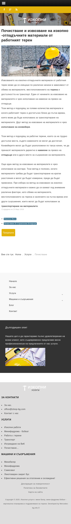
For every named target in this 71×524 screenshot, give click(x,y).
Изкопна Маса (10, 219)
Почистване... (11, 448)
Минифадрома (12, 466)
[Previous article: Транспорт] (8, 232)
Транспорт (9, 440)
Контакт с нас (11, 413)
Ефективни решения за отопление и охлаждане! (29, 478)
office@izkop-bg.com (14, 409)
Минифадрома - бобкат (16, 431)
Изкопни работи (12, 427)
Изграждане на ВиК (14, 444)
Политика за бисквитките (35, 488)
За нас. (8, 405)
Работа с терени (12, 435)
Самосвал (9, 470)
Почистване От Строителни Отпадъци (20, 223)
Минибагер (10, 462)
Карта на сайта (35, 492)
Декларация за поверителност (35, 484)
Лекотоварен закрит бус (16, 474)
